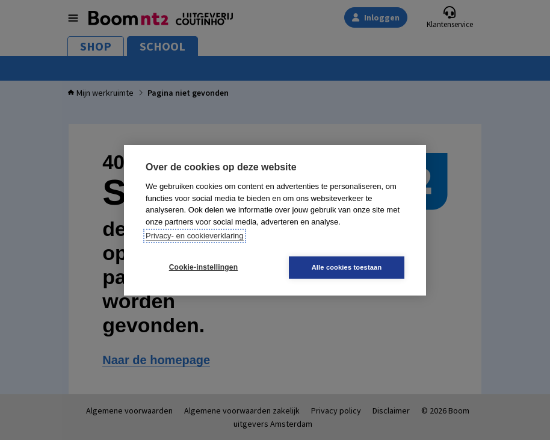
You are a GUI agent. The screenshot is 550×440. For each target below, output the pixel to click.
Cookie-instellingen (203, 267)
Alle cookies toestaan (347, 267)
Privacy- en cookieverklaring (195, 235)
